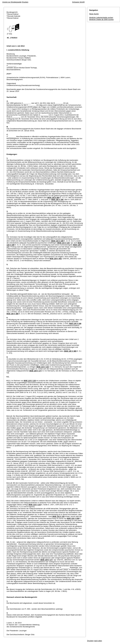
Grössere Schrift (78, 2)
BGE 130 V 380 (13, 314)
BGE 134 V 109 (57, 241)
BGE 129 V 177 (36, 371)
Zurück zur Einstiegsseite (11, 2)
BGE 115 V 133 (64, 243)
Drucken (25, 2)
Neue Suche (94, 14)
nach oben (98, 641)
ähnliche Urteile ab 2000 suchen (101, 19)
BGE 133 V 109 (73, 518)
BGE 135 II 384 (53, 198)
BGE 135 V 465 (70, 351)
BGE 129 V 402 (56, 259)
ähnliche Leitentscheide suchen (101, 18)
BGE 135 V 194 (57, 200)
